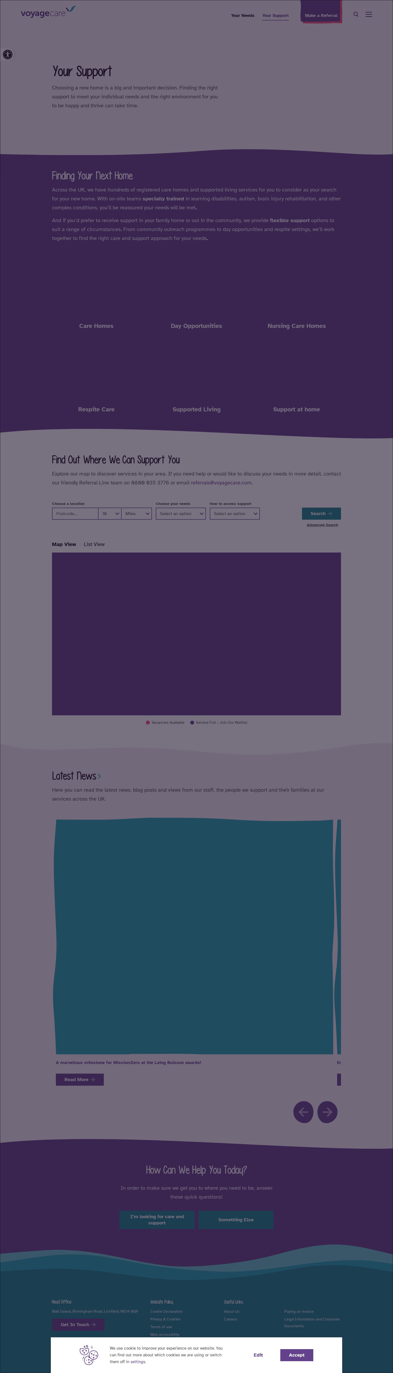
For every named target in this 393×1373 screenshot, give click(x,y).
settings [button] (138, 1361)
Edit (258, 1355)
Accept (297, 1355)
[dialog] (196, 686)
